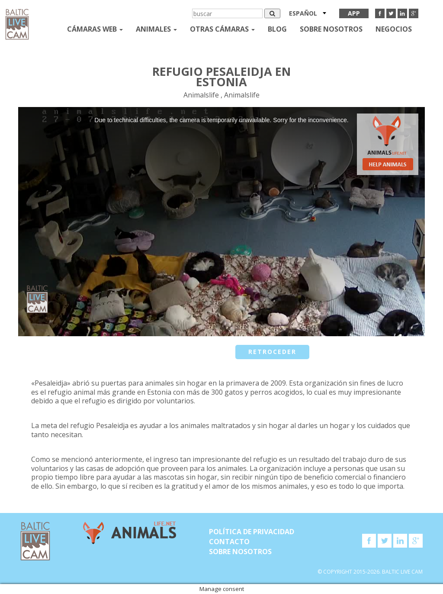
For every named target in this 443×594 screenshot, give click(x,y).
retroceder (272, 351)
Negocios (394, 29)
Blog (277, 29)
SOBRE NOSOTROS (331, 29)
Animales (156, 29)
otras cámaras (222, 29)
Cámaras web (95, 29)
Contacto (229, 541)
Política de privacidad (251, 531)
